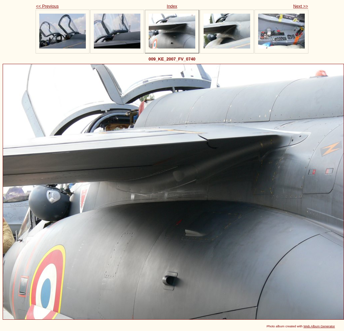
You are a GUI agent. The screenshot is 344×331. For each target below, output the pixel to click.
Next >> (300, 6)
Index (172, 6)
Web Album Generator (319, 326)
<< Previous (47, 6)
